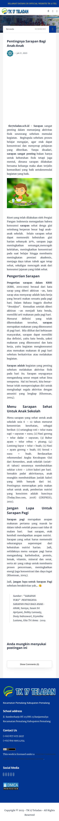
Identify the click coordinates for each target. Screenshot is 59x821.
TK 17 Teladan (34, 810)
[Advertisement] (29, 90)
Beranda (10, 29)
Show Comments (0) (29, 664)
